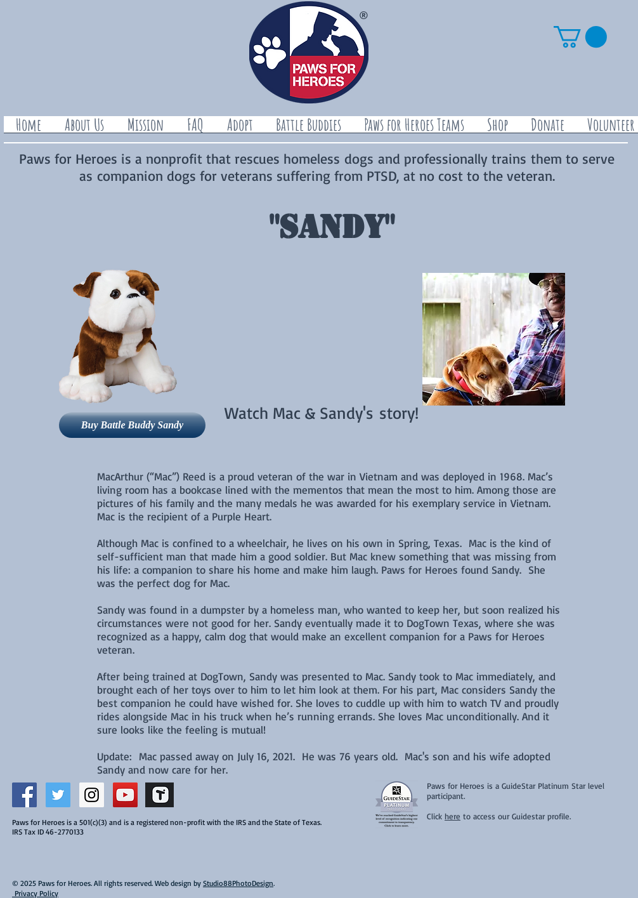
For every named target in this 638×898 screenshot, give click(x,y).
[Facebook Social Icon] (24, 794)
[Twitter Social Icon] (58, 794)
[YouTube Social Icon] (125, 794)
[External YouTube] (305, 325)
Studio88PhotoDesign (238, 883)
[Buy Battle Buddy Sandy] (132, 425)
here (452, 816)
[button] (580, 37)
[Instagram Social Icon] (91, 794)
